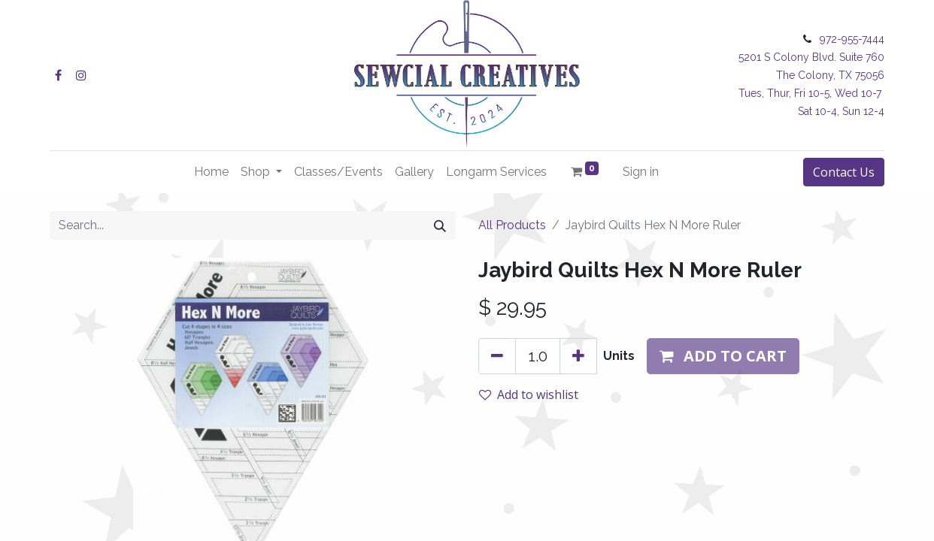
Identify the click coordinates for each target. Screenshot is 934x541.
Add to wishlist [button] (528, 394)
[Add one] (578, 356)
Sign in (641, 172)
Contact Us (844, 172)
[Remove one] (497, 356)
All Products (512, 225)
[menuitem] (211, 172)
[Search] (440, 225)
